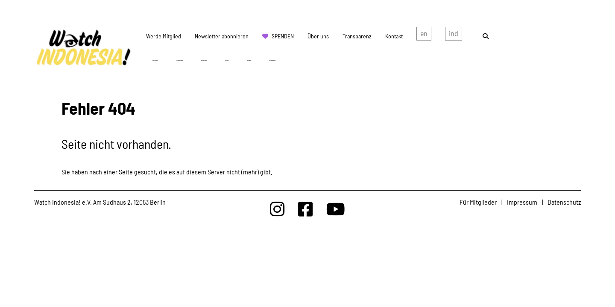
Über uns (318, 36)
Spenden (283, 36)
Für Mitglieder (478, 202)
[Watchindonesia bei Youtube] (335, 209)
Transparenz (357, 36)
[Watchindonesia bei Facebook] (305, 209)
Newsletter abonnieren (222, 36)
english (423, 35)
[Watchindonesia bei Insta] (277, 209)
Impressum (522, 202)
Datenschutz (564, 202)
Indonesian (453, 35)
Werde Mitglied (163, 36)
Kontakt (394, 36)
